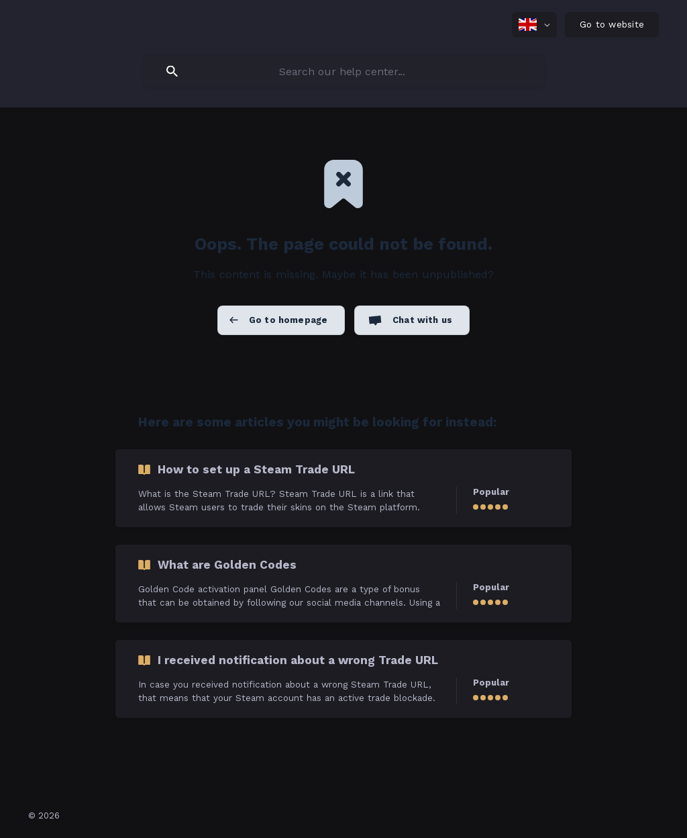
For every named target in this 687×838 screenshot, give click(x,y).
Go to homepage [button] (288, 320)
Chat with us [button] (422, 320)
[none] (534, 25)
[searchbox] (343, 71)
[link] (343, 488)
